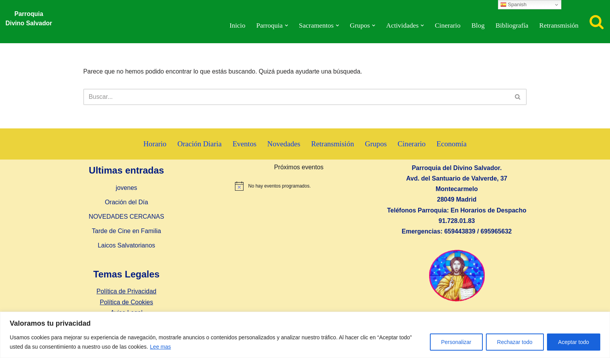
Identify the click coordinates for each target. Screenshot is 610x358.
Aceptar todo (573, 342)
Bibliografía (511, 26)
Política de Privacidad (126, 291)
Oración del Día (126, 202)
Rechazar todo (515, 342)
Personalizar (456, 342)
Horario (154, 144)
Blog (477, 26)
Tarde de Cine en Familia (126, 231)
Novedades (283, 144)
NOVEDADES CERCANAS (126, 217)
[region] (305, 335)
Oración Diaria (199, 144)
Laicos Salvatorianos (126, 245)
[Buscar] (596, 21)
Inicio (236, 26)
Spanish (513, 5)
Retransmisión (558, 26)
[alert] (299, 186)
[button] (285, 25)
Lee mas (160, 347)
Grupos (376, 144)
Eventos (244, 144)
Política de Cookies (126, 302)
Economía (452, 144)
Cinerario (447, 26)
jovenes (126, 187)
